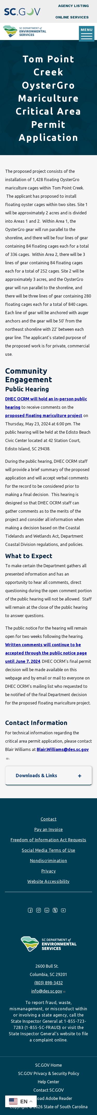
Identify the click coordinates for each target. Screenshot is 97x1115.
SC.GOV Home (48, 1065)
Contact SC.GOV (48, 1090)
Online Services (72, 17)
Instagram (38, 910)
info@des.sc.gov (48, 991)
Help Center (48, 1081)
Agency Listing (73, 6)
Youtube (63, 910)
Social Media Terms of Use (48, 850)
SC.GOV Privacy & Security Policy (48, 1073)
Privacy (48, 871)
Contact (49, 819)
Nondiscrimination (48, 860)
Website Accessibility (48, 881)
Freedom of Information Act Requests (48, 839)
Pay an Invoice (48, 829)
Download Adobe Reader (48, 1098)
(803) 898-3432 (48, 982)
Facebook (30, 910)
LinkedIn (46, 910)
